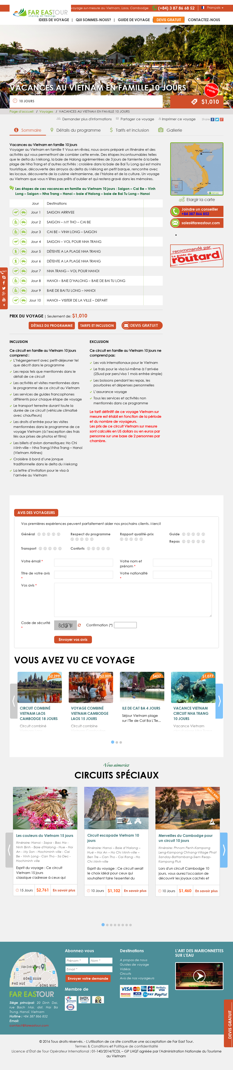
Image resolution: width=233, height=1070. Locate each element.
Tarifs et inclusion (129, 130)
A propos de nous (133, 960)
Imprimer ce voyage (179, 119)
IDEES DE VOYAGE (54, 20)
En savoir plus (64, 890)
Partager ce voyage (137, 119)
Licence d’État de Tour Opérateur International (50, 1051)
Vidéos (125, 969)
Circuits (125, 973)
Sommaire (27, 130)
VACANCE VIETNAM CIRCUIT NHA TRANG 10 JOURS (190, 713)
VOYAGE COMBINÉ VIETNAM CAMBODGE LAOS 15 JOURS (89, 713)
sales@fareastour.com (201, 223)
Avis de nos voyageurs (137, 978)
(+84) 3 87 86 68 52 (176, 7)
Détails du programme (76, 130)
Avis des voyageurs (36, 512)
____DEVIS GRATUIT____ (229, 1024)
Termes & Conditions (92, 1046)
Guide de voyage (134, 20)
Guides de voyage (134, 964)
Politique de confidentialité (136, 1046)
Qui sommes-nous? (93, 20)
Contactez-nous (204, 20)
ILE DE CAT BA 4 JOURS (141, 708)
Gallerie (170, 130)
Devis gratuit (169, 20)
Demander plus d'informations (87, 119)
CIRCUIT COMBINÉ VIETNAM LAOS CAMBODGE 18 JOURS (39, 713)
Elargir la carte (201, 199)
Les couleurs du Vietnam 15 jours (44, 835)
